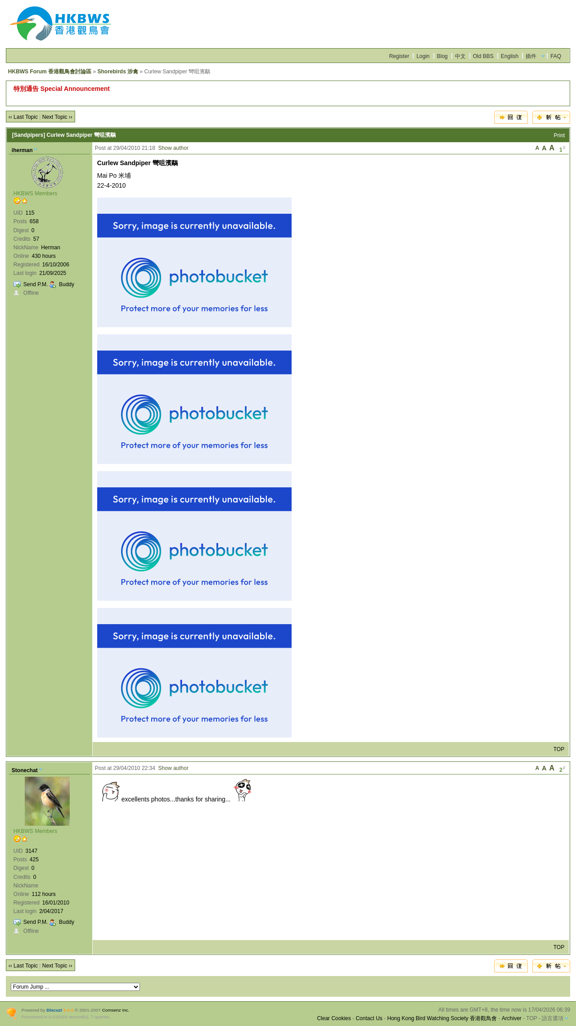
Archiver (512, 1018)
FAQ (555, 56)
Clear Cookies (334, 1018)
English (509, 56)
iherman (22, 150)
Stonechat (25, 770)
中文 (460, 56)
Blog (442, 56)
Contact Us (369, 1018)
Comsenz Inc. (116, 1010)
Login (422, 56)
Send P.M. (35, 284)
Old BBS (483, 56)
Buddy (66, 284)
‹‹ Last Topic (23, 117)
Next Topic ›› (57, 117)
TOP (559, 749)
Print (559, 135)
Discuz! (54, 1010)
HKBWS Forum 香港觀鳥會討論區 (49, 71)
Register (399, 56)
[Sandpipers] (28, 135)
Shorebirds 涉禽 (117, 71)
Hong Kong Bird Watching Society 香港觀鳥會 (442, 1018)
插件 (531, 56)
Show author (173, 148)
